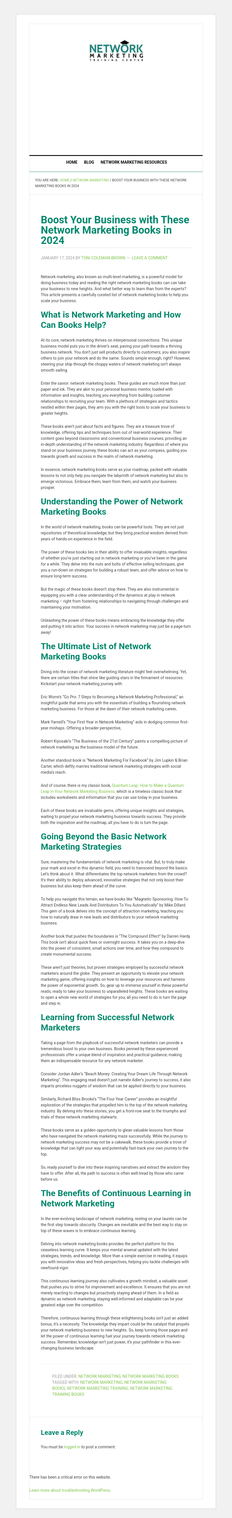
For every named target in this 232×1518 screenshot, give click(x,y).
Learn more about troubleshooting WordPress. (70, 1490)
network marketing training (97, 1388)
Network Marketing (99, 1376)
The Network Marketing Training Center (116, 50)
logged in (72, 1447)
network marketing (101, 1382)
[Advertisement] (130, 107)
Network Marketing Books (150, 1376)
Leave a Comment (150, 258)
